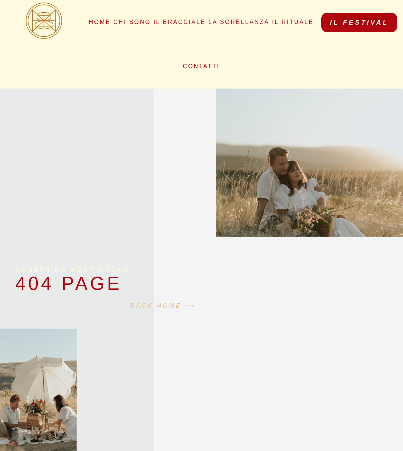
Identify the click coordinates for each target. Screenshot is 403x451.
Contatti (201, 66)
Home (100, 22)
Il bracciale (180, 22)
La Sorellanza (238, 22)
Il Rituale (293, 22)
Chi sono (132, 22)
